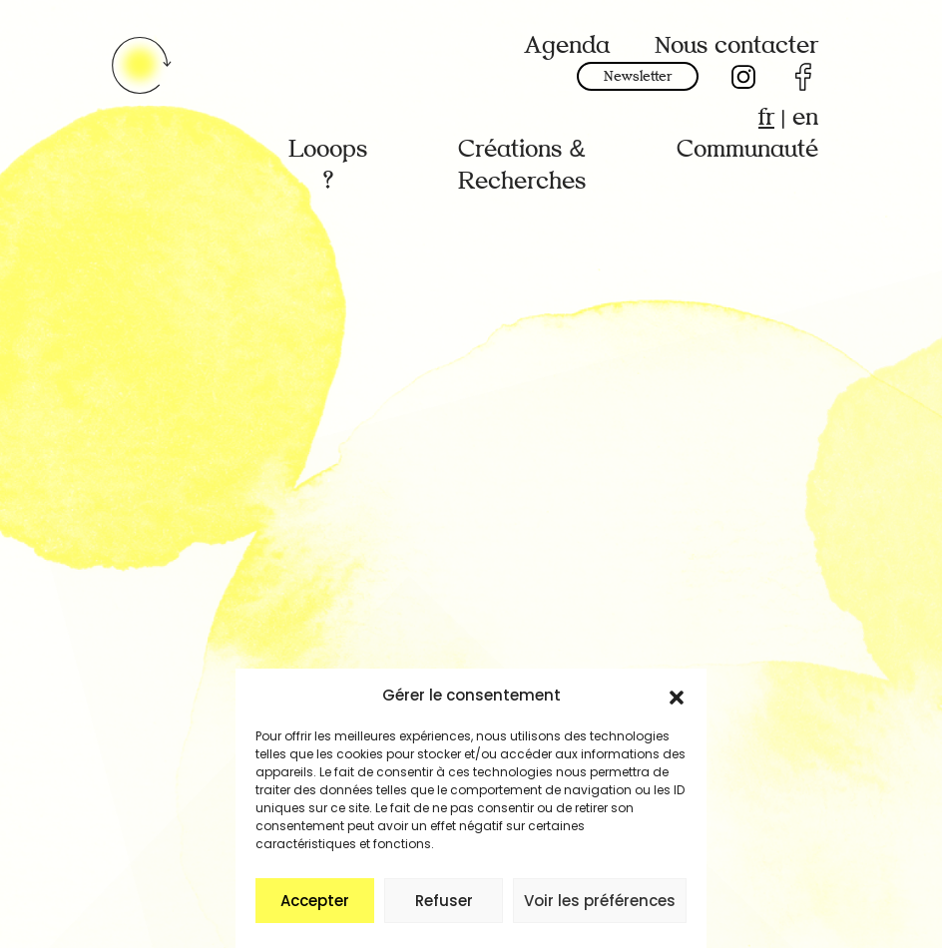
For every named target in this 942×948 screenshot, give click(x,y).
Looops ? (327, 165)
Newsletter (638, 76)
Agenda (567, 45)
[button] (677, 696)
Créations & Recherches (522, 165)
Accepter (314, 900)
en (805, 117)
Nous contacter (736, 45)
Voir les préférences (600, 900)
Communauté (747, 149)
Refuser (444, 900)
